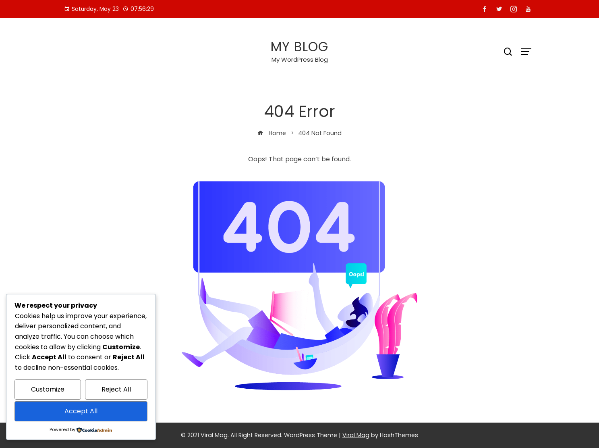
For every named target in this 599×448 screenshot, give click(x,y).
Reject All (116, 389)
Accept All (80, 411)
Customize (47, 389)
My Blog (299, 47)
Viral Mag (355, 435)
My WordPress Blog (300, 59)
